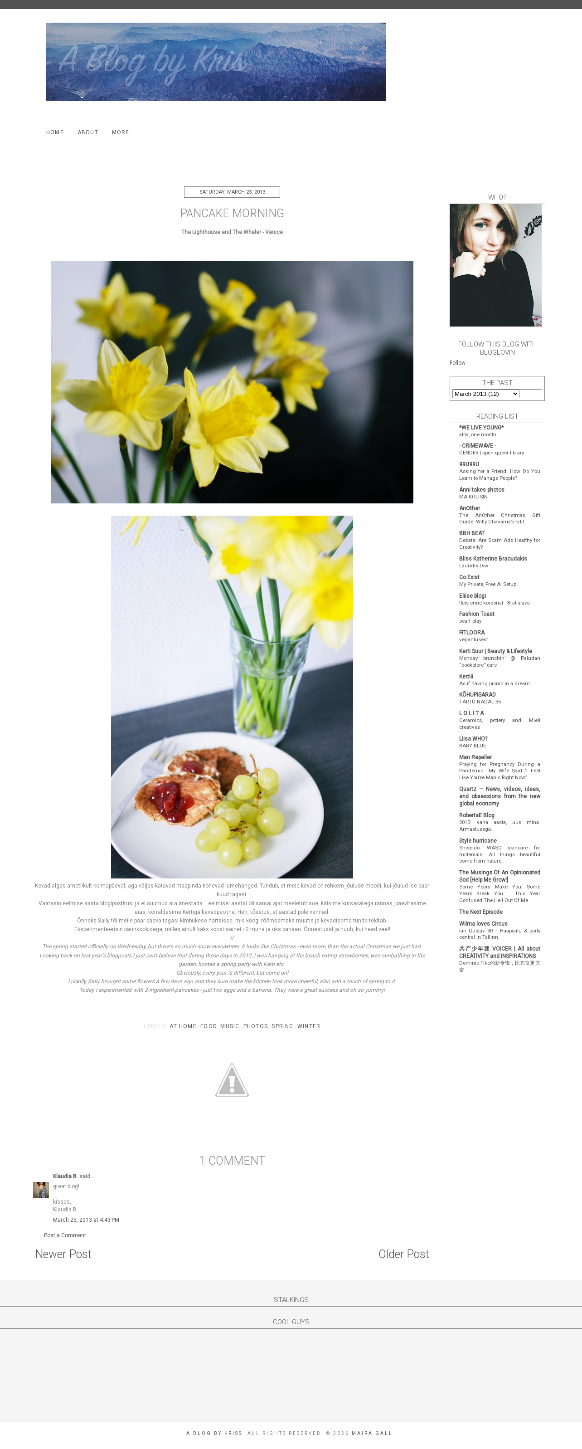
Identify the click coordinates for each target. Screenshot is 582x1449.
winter (308, 1026)
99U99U (469, 464)
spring (282, 1026)
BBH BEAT (472, 533)
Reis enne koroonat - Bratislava (494, 603)
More (121, 132)
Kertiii (466, 676)
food (208, 1026)
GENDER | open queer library (491, 452)
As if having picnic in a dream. (495, 683)
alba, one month (477, 434)
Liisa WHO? (473, 739)
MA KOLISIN (473, 496)
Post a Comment (65, 1235)
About (88, 132)
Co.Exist (469, 577)
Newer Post (63, 1254)
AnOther (469, 508)
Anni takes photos (481, 490)
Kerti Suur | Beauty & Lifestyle (495, 651)
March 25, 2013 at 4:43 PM (86, 1220)
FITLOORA (472, 632)
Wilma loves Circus (483, 924)
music (229, 1026)
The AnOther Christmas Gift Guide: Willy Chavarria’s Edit (499, 518)
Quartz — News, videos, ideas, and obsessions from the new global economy (499, 796)
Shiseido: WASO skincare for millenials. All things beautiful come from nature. (499, 854)
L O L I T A (471, 713)
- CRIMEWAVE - (477, 446)
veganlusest (473, 639)
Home (55, 132)
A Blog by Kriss (214, 1433)
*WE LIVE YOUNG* (481, 427)
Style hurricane (478, 841)
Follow (458, 363)
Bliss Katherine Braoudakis (493, 559)
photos (255, 1026)
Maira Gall (372, 1433)
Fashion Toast (477, 614)
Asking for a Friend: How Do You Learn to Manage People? (499, 474)
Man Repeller (475, 757)
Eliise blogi (472, 596)
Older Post (403, 1254)
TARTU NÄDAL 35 (480, 701)
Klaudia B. (65, 1176)
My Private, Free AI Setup (487, 584)
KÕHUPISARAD (477, 695)
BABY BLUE (472, 745)
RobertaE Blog (477, 815)
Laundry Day (473, 565)
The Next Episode (481, 912)
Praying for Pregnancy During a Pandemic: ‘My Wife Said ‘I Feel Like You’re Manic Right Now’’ (499, 771)
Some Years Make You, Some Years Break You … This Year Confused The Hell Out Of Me (499, 893)
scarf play (470, 621)
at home (183, 1026)
